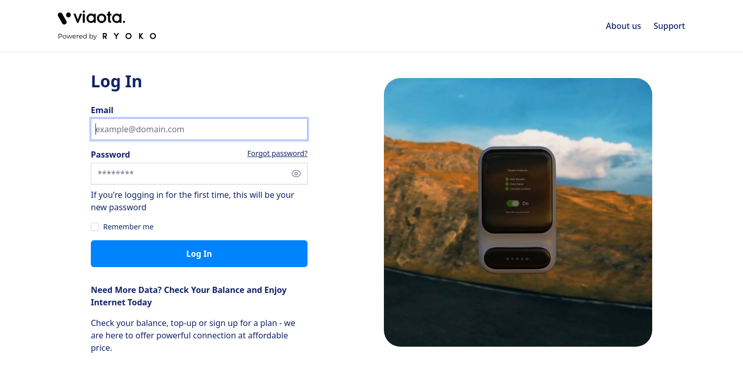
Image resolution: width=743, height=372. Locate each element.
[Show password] (296, 173)
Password (110, 154)
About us (623, 26)
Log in (199, 253)
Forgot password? (277, 153)
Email (102, 110)
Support (669, 26)
